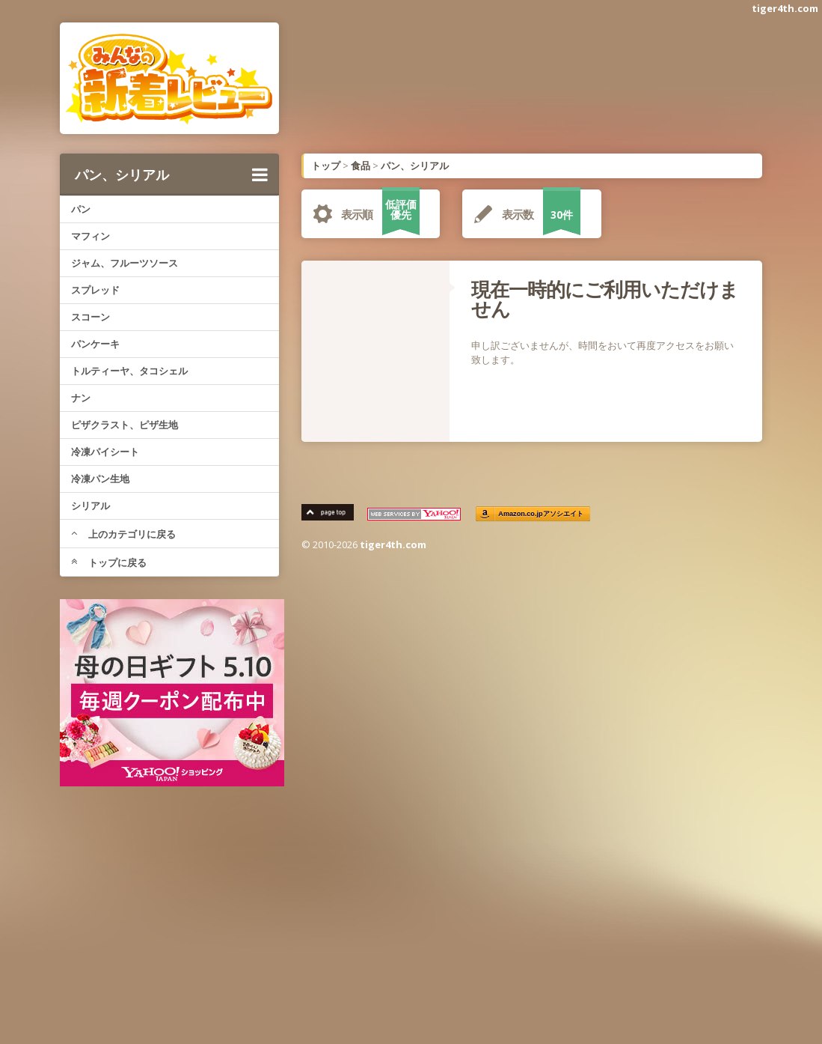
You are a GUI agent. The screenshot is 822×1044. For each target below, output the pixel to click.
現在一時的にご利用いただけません (604, 299)
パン (81, 209)
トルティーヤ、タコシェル (129, 370)
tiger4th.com (785, 8)
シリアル (90, 505)
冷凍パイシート (105, 451)
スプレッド (95, 290)
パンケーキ (95, 343)
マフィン (90, 236)
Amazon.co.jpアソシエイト (541, 514)
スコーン (90, 317)
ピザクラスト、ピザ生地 (124, 424)
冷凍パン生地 (100, 478)
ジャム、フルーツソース (124, 263)
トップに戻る (109, 562)
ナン (81, 397)
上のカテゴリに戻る (123, 534)
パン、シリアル (171, 174)
